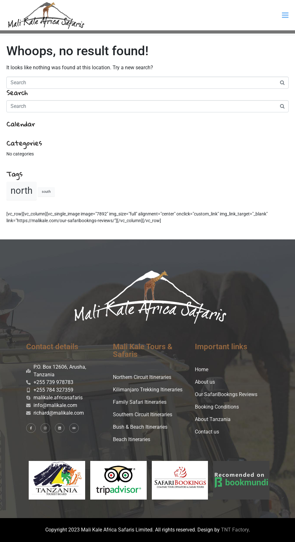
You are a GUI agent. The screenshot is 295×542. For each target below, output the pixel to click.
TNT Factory (235, 530)
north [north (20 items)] (22, 190)
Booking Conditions (217, 407)
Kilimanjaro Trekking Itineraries (147, 390)
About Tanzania (213, 419)
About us (205, 382)
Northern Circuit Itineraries (142, 377)
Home (201, 369)
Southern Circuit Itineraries (142, 414)
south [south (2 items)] (46, 192)
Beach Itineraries (131, 439)
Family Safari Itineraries (139, 402)
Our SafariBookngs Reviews (226, 394)
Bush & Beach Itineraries (140, 427)
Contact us (207, 432)
